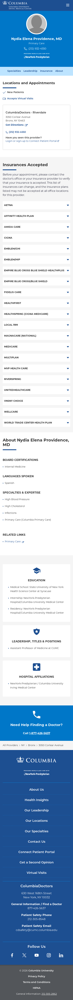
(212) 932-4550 (37, 48)
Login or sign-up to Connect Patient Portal (31, 141)
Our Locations (37, 821)
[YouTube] (36, 955)
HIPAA (36, 988)
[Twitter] (24, 955)
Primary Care (13, 541)
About (59, 71)
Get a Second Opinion (37, 862)
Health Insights (36, 800)
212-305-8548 (36, 919)
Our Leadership (37, 810)
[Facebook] (12, 955)
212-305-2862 (49, 993)
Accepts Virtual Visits (20, 98)
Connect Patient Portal (36, 852)
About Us (36, 789)
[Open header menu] (67, 5)
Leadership (30, 71)
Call (36, 733)
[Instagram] (48, 955)
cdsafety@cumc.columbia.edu (36, 930)
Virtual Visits (36, 873)
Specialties (14, 71)
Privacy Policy (36, 976)
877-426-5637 (37, 908)
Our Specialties (36, 831)
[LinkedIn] (61, 955)
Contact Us (36, 842)
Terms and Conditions (36, 982)
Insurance (46, 71)
